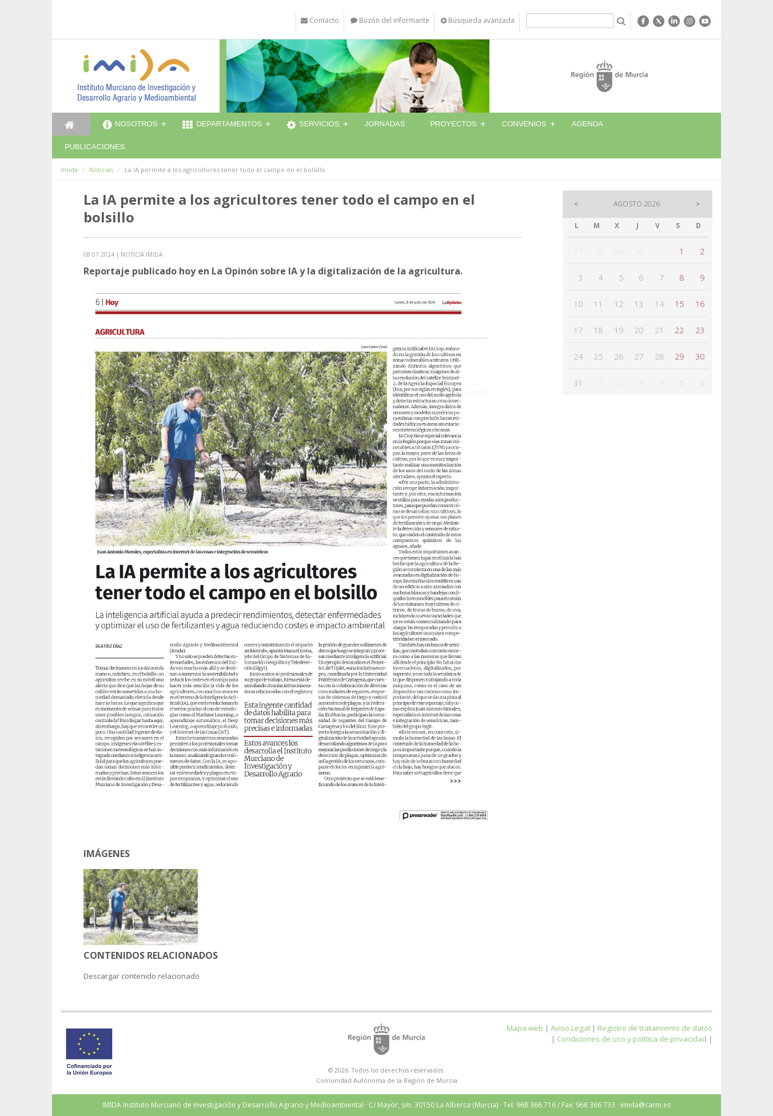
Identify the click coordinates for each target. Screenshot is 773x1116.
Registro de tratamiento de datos (654, 1028)
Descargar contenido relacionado (141, 976)
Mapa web (525, 1028)
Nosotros (130, 125)
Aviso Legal (570, 1028)
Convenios (524, 123)
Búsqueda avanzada (478, 20)
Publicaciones (95, 146)
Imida (69, 169)
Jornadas (385, 123)
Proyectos (453, 123)
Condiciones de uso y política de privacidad (632, 1039)
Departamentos (222, 125)
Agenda (587, 123)
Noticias (101, 169)
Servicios (313, 125)
